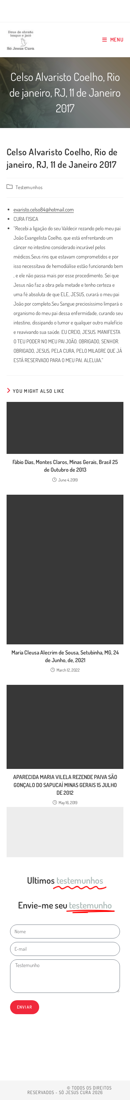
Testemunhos (29, 187)
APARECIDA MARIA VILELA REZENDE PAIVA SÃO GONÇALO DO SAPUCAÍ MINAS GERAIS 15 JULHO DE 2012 (65, 784)
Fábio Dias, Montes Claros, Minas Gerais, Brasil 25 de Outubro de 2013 (65, 465)
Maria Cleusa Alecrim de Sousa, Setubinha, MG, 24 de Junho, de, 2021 (65, 656)
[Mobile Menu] (113, 39)
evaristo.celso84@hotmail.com (44, 209)
